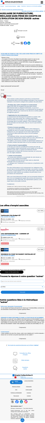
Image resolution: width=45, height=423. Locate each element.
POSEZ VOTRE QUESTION (12, 272)
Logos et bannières (28, 380)
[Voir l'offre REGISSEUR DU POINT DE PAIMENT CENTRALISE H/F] (22, 256)
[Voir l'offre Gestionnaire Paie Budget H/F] (22, 216)
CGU (16, 389)
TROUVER (22, 292)
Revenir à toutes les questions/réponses (12, 9)
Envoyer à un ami (20, 30)
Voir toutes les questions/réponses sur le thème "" (23, 345)
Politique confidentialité (16, 392)
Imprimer (20, 37)
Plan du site (16, 395)
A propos (29, 392)
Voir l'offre (40, 210)
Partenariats (29, 386)
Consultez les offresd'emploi (25, 353)
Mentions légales (16, 386)
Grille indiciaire (25, 360)
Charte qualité (29, 389)
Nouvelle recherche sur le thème (32, 11)
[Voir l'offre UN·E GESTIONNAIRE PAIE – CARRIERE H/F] (22, 236)
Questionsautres (25, 368)
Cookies (29, 395)
